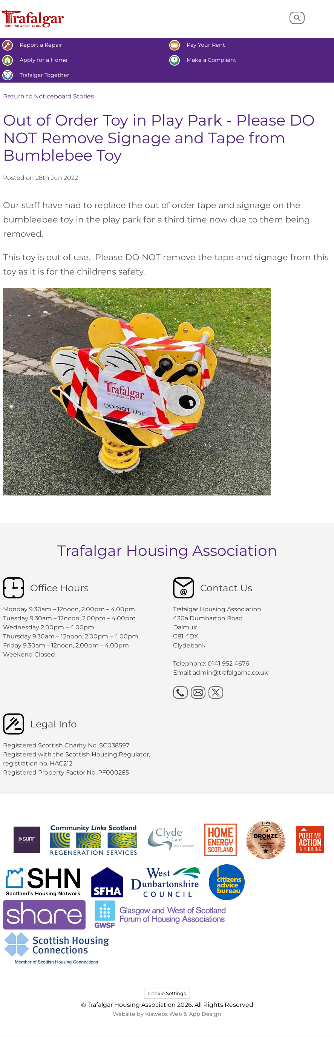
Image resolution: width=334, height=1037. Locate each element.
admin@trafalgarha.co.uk (230, 672)
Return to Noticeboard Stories (48, 96)
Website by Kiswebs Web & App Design (167, 1014)
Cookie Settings (167, 993)
